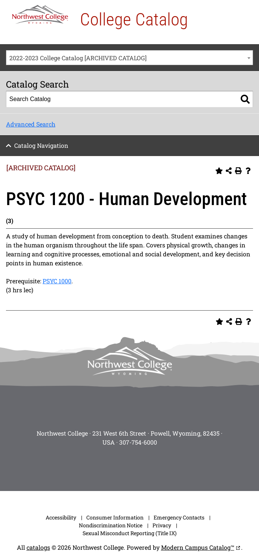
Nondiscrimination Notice (110, 525)
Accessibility (61, 517)
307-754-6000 (138, 442)
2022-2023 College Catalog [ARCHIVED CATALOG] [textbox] (78, 58)
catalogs (38, 547)
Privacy (161, 525)
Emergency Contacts (179, 517)
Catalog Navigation (41, 145)
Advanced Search (30, 124)
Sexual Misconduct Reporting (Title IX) (129, 533)
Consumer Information (115, 517)
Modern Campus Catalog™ (197, 547)
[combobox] (129, 57)
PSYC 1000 (57, 281)
